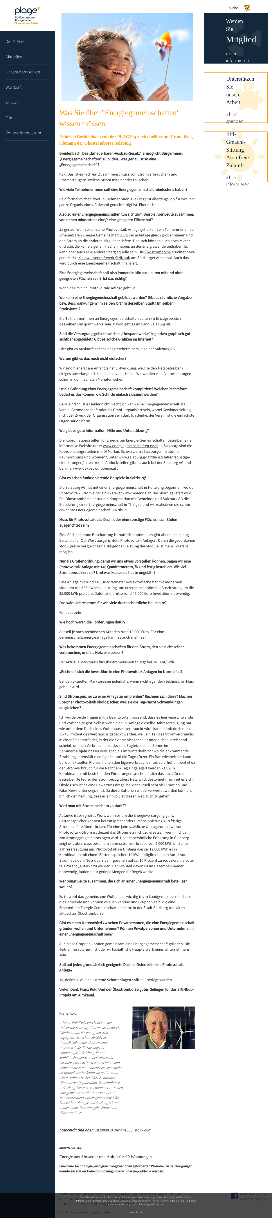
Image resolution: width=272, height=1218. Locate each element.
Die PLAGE (14, 41)
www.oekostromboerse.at (94, 468)
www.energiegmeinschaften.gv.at (130, 445)
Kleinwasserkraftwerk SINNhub (104, 257)
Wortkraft (13, 87)
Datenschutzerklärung (172, 1200)
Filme (10, 117)
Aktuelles (13, 56)
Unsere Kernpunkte (22, 72)
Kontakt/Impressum (23, 132)
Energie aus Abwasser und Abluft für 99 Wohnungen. (106, 1156)
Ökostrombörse (158, 251)
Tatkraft (12, 102)
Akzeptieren (136, 1212)
